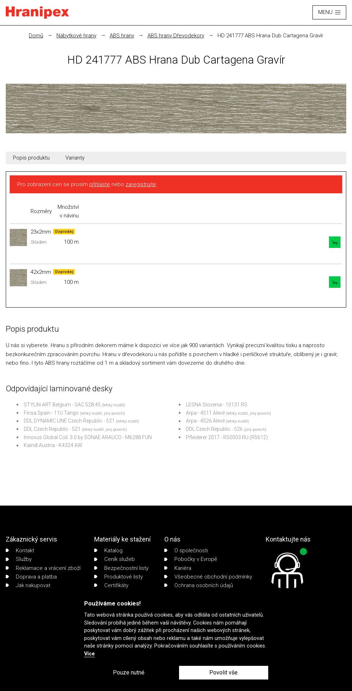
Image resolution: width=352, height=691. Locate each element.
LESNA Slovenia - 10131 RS (216, 404)
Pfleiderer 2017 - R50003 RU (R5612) (227, 437)
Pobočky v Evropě (190, 559)
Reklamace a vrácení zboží (43, 568)
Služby (19, 559)
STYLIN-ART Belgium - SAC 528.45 (62, 404)
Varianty (74, 158)
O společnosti (186, 550)
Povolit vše (223, 672)
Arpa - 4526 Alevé (205, 421)
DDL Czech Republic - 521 (52, 429)
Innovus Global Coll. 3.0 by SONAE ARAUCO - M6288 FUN (88, 437)
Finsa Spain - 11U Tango (51, 413)
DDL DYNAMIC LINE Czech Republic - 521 (69, 421)
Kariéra (177, 568)
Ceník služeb (114, 559)
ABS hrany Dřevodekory (175, 35)
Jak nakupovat (28, 585)
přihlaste (99, 184)
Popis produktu (31, 158)
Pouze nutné (129, 672)
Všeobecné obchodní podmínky (208, 576)
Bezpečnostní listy (121, 568)
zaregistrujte (140, 184)
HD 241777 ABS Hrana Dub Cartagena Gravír (270, 35)
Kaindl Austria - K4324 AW (53, 445)
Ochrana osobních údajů (198, 585)
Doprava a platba (31, 576)
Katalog (108, 550)
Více (89, 654)
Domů (36, 35)
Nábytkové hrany (76, 35)
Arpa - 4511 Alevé (205, 413)
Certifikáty (111, 585)
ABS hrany (122, 35)
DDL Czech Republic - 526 (214, 429)
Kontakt (20, 550)
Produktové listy (118, 576)
